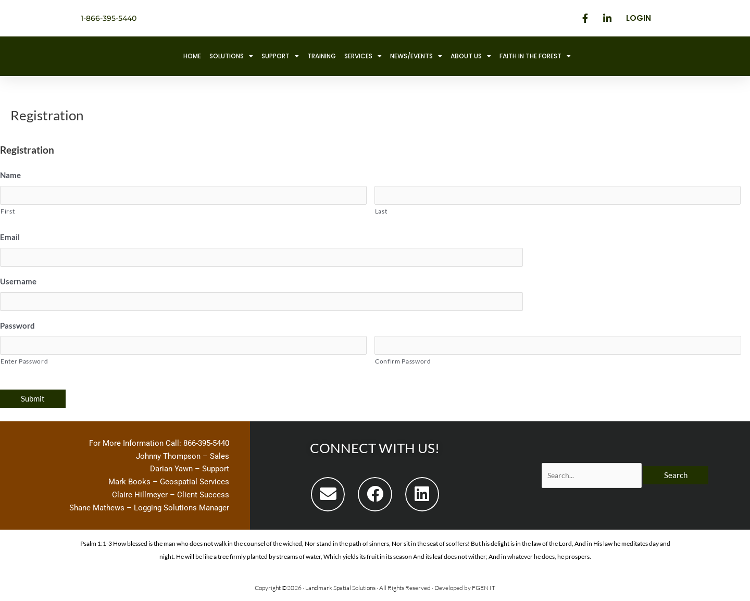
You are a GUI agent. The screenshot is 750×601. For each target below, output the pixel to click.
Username (18, 282)
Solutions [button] (231, 56)
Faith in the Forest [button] (535, 56)
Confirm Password (403, 363)
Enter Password (24, 363)
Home (192, 56)
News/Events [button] (416, 56)
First (8, 212)
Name (10, 175)
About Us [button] (471, 56)
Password (17, 326)
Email (10, 237)
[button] (328, 496)
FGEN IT (483, 590)
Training (321, 56)
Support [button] (280, 56)
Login (638, 17)
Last (381, 212)
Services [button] (363, 56)
